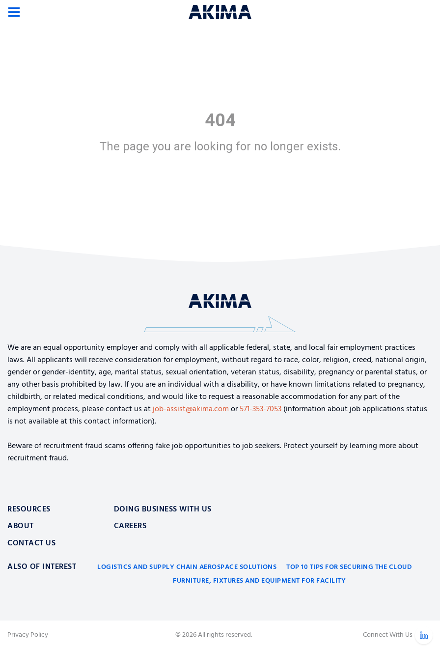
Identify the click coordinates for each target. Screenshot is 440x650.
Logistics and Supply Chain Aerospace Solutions (186, 567)
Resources (29, 509)
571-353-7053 (260, 409)
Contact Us (31, 543)
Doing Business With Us (163, 509)
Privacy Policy (27, 635)
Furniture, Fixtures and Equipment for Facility (259, 581)
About (20, 526)
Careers (130, 526)
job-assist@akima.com (191, 409)
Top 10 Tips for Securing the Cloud (349, 567)
